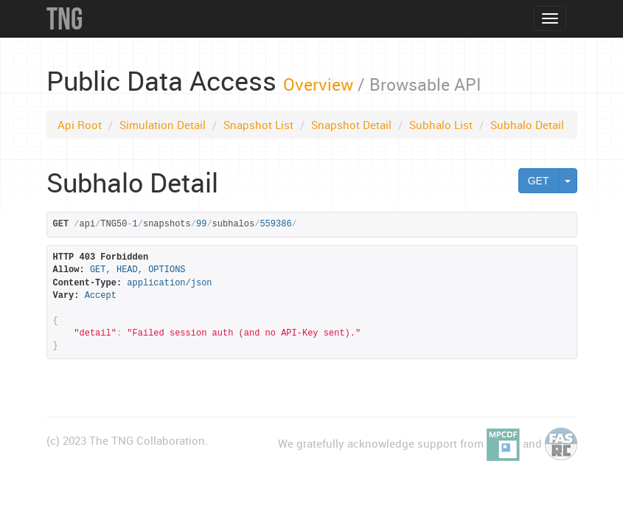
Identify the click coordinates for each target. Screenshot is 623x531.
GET (538, 181)
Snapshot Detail (351, 124)
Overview (318, 84)
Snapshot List (258, 124)
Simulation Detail (162, 124)
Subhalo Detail (527, 124)
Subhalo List (441, 124)
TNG (64, 18)
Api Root (80, 124)
